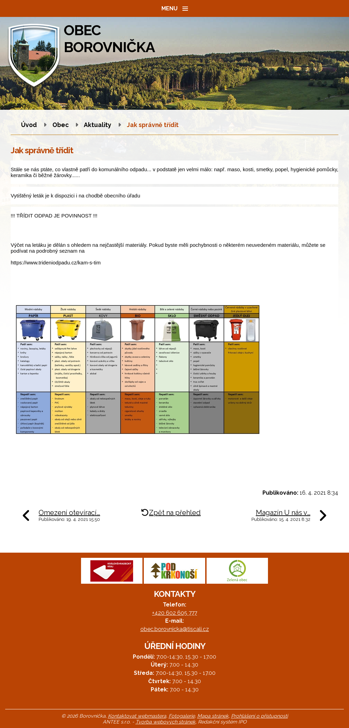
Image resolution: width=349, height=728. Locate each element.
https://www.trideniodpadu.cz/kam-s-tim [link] (56, 262)
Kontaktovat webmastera (137, 716)
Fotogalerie (182, 716)
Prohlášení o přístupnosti (259, 716)
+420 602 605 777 (174, 613)
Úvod (29, 124)
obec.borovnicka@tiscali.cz (174, 629)
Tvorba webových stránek (166, 722)
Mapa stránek (213, 716)
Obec (60, 124)
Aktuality (97, 124)
